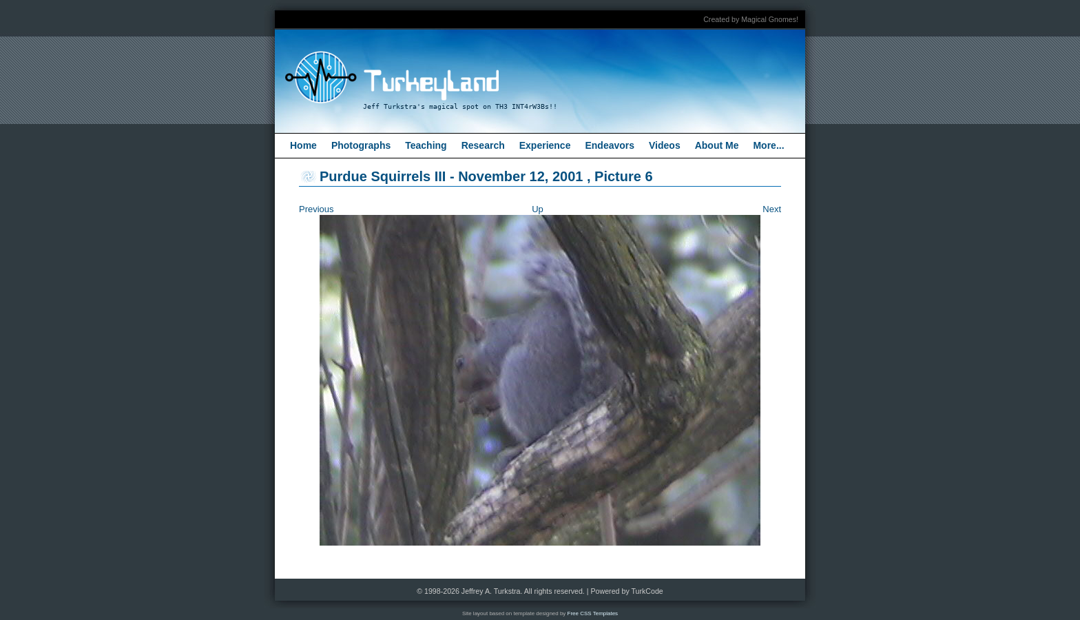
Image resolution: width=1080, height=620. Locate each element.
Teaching (425, 145)
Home (303, 145)
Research (483, 145)
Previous (316, 209)
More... (768, 145)
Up (537, 209)
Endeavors (609, 145)
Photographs (361, 145)
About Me (717, 145)
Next (771, 209)
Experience (545, 145)
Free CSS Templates (593, 613)
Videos (665, 145)
